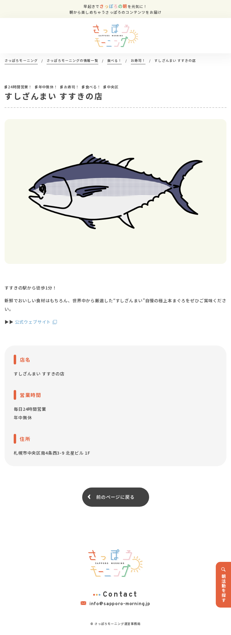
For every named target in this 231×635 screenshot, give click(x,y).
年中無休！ (48, 86)
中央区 (113, 86)
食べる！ (93, 86)
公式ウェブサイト (33, 322)
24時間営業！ (20, 86)
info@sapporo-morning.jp (115, 603)
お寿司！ (71, 86)
